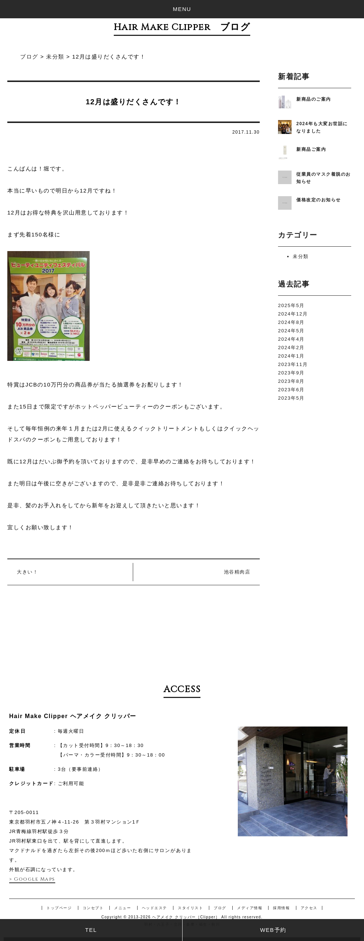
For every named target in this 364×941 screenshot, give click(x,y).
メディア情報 (249, 908)
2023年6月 (291, 389)
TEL (91, 930)
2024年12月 (293, 314)
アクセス (309, 908)
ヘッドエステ (154, 908)
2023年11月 (293, 364)
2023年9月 (291, 373)
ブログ (220, 908)
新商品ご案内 (311, 149)
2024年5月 (291, 330)
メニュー (122, 908)
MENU (182, 9)
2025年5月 (291, 305)
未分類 (301, 256)
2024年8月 (291, 322)
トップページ (59, 908)
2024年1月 (291, 356)
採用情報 (281, 908)
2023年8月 (291, 381)
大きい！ (27, 572)
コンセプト (93, 908)
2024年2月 (291, 347)
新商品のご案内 (313, 99)
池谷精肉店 (237, 572)
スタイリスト (190, 908)
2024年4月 (291, 339)
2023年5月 (291, 398)
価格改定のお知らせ (318, 199)
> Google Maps (32, 879)
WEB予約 (273, 930)
